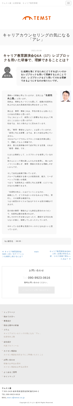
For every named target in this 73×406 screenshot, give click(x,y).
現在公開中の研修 (11, 325)
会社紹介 (7, 342)
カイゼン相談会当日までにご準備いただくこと (23, 355)
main (36, 252)
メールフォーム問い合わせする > (36, 290)
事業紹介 (7, 321)
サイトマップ (9, 376)
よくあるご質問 (10, 372)
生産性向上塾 (9, 337)
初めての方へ (9, 317)
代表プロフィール (11, 346)
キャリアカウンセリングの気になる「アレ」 (22, 333)
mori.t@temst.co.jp (16, 398)
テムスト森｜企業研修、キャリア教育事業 (20, 3)
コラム (6, 330)
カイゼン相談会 (10, 351)
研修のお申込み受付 (12, 363)
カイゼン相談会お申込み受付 (16, 367)
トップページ (9, 312)
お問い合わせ (9, 360)
